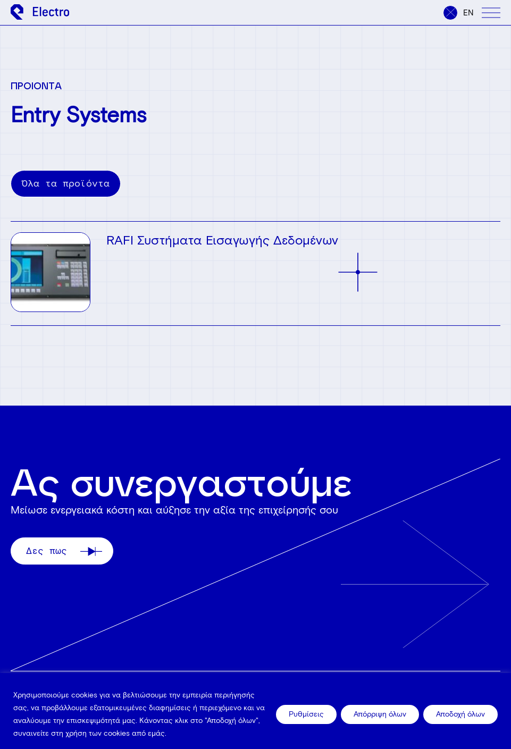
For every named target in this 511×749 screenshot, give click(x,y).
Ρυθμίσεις (306, 714)
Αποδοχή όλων (460, 714)
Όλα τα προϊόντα (66, 183)
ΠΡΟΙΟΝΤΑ (36, 85)
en (468, 13)
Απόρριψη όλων (380, 714)
